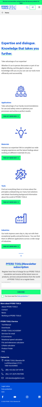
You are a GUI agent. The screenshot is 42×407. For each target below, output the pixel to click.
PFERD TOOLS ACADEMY (11, 331)
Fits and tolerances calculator (13, 343)
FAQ (3, 351)
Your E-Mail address (5, 282)
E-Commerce (7, 337)
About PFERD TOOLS (10, 307)
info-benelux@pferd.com (12, 378)
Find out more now (11, 116)
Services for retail (8, 334)
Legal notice (5, 386)
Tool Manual (6, 325)
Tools (3, 186)
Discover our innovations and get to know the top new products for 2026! (21, 2)
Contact (5, 310)
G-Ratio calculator (8, 346)
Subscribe (21, 292)
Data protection (22, 296)
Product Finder (7, 348)
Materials (5, 144)
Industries (5, 230)
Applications (6, 103)
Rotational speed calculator (12, 340)
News (4, 313)
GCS (2, 392)
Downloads (6, 328)
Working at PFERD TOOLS (11, 316)
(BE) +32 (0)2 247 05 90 (12, 370)
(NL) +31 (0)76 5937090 (12, 374)
